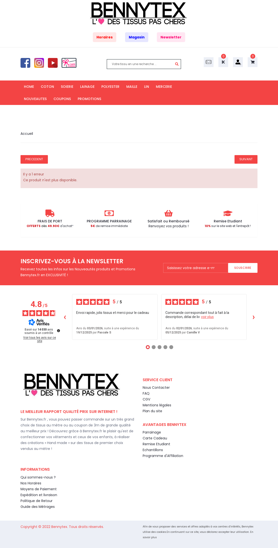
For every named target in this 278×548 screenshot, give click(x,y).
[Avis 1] (148, 347)
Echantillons (153, 449)
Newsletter (171, 37)
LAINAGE (87, 86)
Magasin (137, 37)
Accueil (27, 133)
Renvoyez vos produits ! (169, 226)
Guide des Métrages (38, 506)
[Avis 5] (171, 347)
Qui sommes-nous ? (38, 477)
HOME (29, 86)
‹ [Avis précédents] (65, 317)
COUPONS (62, 98)
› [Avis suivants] (253, 317)
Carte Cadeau (155, 438)
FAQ (146, 393)
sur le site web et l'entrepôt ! (228, 226)
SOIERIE (67, 86)
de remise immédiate (109, 226)
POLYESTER (110, 86)
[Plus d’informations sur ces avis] (58, 330)
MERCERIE (164, 86)
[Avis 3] (159, 347)
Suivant (246, 159)
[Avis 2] (154, 347)
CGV (146, 399)
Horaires (104, 37)
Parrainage (152, 432)
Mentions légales (157, 405)
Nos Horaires (31, 483)
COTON (47, 86)
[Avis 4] (165, 347)
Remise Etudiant (156, 444)
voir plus (207, 317)
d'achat (49, 226)
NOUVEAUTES (35, 98)
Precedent (34, 159)
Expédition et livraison (39, 494)
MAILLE (131, 86)
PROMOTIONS (89, 98)
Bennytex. (60, 526)
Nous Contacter (156, 387)
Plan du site (152, 411)
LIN (146, 86)
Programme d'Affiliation (163, 455)
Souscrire (242, 268)
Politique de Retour (37, 500)
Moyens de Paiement (39, 489)
